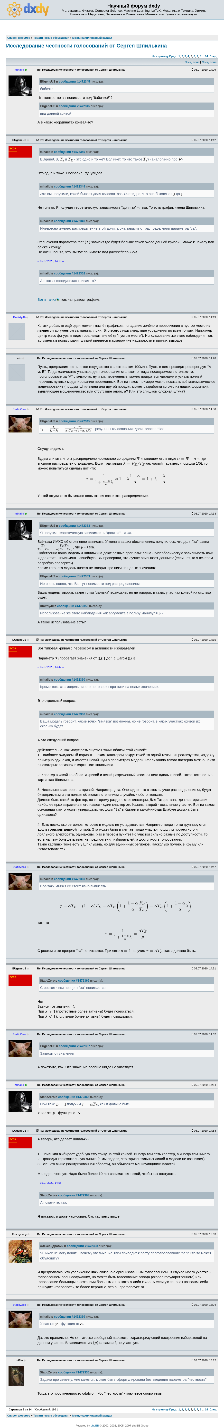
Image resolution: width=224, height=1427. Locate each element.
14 (206, 56)
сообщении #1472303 (82, 1246)
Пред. (173, 56)
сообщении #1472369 (69, 1316)
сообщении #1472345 (74, 81)
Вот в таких (46, 299)
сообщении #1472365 (73, 980)
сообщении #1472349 (69, 152)
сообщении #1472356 (72, 606)
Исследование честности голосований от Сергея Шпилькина (86, 46)
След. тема (209, 62)
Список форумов (18, 1415)
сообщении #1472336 (73, 1372)
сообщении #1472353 (74, 525)
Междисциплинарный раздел (92, 1415)
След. (213, 56)
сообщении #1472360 (69, 679)
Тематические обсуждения (51, 1415)
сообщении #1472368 (73, 1195)
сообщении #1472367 (74, 1046)
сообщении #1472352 (69, 273)
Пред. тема (192, 62)
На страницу (160, 56)
